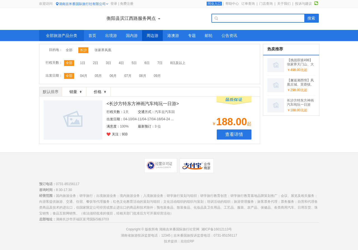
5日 (134, 63)
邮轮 (209, 35)
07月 (127, 76)
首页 (92, 35)
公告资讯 (229, 35)
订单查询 (248, 4)
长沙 (83, 50)
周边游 (152, 35)
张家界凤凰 (103, 50)
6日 (147, 63)
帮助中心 (232, 4)
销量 (75, 91)
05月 (98, 76)
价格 (100, 91)
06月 (113, 76)
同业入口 (214, 4)
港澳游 (173, 35)
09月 (157, 76)
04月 (83, 76)
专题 (192, 35)
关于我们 (284, 4)
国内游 (132, 35)
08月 (142, 76)
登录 (113, 4)
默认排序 (50, 91)
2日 (95, 63)
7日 (160, 63)
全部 (69, 50)
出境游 (111, 35)
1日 (82, 63)
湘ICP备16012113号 (216, 229)
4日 (121, 63)
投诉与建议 (303, 4)
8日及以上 (178, 63)
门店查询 (266, 4)
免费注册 (126, 4)
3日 (108, 63)
